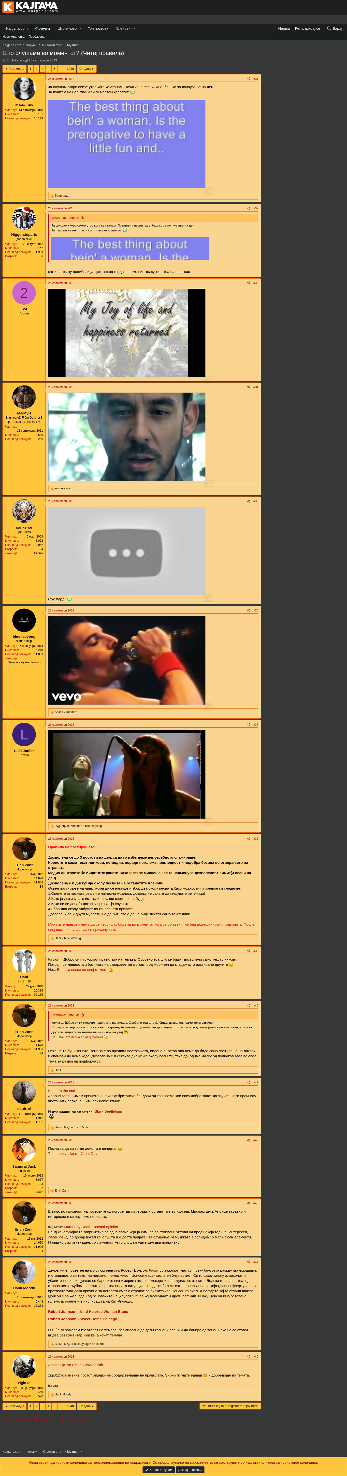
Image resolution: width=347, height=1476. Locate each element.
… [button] (61, 69)
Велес (39, 1192)
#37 (255, 724)
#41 (255, 1082)
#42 (255, 1140)
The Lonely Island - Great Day (72, 1153)
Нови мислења (13, 36)
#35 (255, 501)
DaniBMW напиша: (65, 1015)
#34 (255, 387)
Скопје (38, 553)
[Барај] (334, 28)
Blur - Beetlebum (108, 1111)
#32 (255, 208)
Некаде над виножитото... (25, 662)
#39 (255, 951)
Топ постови (98, 28)
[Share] (248, 79)
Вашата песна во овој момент (82, 969)
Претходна (16, 69)
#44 (255, 1262)
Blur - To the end (61, 1091)
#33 (255, 283)
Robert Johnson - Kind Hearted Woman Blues (88, 1311)
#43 (255, 1203)
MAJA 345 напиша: (65, 218)
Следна (85, 69)
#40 (255, 1005)
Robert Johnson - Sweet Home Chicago (82, 1319)
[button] (80, 28)
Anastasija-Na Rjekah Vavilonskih (75, 1365)
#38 (255, 838)
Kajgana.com (17, 28)
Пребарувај (37, 36)
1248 (70, 69)
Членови (123, 28)
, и (78, 826)
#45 (255, 1356)
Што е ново (67, 28)
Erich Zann (14, 60)
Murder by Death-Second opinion (90, 1227)
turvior (53, 959)
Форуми (42, 28)
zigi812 (54, 1375)
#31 (255, 79)
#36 (255, 610)
